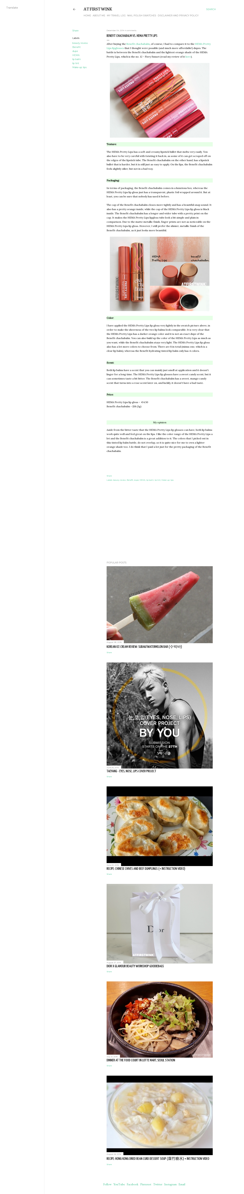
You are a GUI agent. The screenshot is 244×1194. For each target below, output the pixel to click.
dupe (75, 51)
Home (87, 15)
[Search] (211, 9)
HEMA (76, 55)
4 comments (130, 30)
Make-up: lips (79, 67)
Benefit (76, 47)
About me (99, 15)
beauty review (80, 43)
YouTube (119, 1184)
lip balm (76, 59)
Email (181, 1184)
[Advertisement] (160, 531)
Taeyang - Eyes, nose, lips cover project (131, 771)
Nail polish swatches (141, 15)
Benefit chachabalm (138, 43)
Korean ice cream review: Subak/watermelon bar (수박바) (144, 647)
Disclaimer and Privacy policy (178, 15)
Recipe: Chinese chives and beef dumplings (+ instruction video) (146, 869)
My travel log (116, 15)
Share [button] (75, 30)
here (188, 56)
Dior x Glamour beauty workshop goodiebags (135, 966)
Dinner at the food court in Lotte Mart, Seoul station (141, 1060)
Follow (107, 1184)
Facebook (132, 1184)
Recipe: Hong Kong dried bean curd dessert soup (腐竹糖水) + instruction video (158, 1159)
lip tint (75, 63)
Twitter (157, 1184)
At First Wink (98, 9)
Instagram (170, 1184)
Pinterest (145, 1184)
